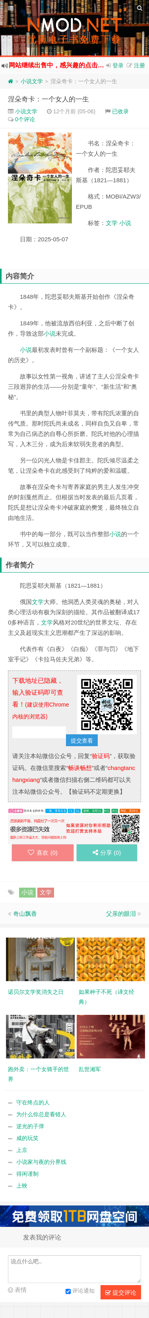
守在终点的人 (33, 1102)
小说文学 (32, 81)
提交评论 (120, 1292)
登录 (118, 65)
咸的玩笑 (27, 1138)
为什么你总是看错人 (41, 1114)
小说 (125, 223)
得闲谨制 (27, 1174)
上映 (21, 1185)
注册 (139, 65)
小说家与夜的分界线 (41, 1162)
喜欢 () (43, 852)
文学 (112, 223)
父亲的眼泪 (121, 913)
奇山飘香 (25, 913)
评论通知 (80, 1291)
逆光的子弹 (30, 1126)
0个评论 (25, 119)
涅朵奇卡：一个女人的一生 (48, 99)
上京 (21, 1150)
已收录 (120, 111)
